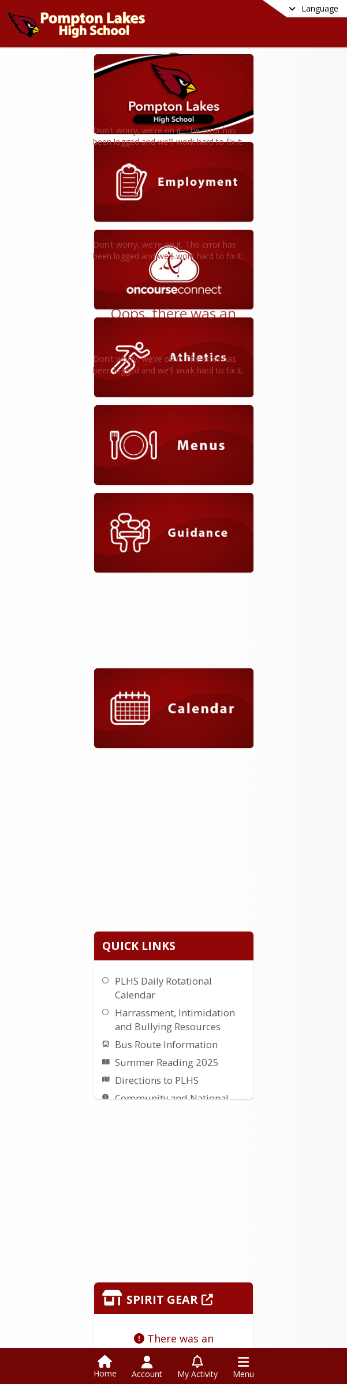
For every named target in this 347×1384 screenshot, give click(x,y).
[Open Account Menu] (147, 1367)
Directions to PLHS (272, 963)
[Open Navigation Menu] (243, 1367)
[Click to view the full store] (225, 1162)
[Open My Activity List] (197, 1367)
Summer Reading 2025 (282, 945)
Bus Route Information (281, 927)
